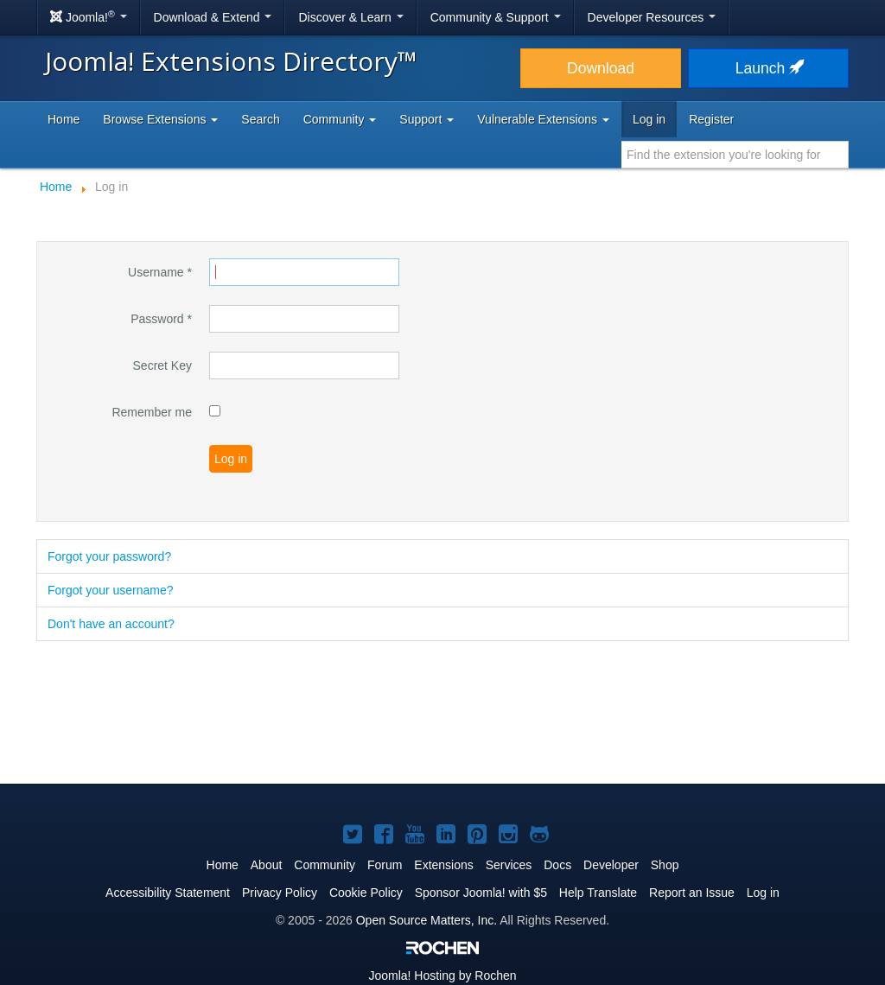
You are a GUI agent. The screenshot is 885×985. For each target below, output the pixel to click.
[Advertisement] (442, 714)
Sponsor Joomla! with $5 (481, 892)
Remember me (151, 412)
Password (161, 319)
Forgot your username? (111, 590)
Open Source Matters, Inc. (426, 920)
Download (600, 68)
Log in (649, 119)
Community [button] (340, 119)
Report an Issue (692, 892)
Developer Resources (652, 17)
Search (260, 119)
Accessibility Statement (167, 892)
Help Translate (598, 892)
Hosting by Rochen (442, 975)
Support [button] (426, 119)
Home (64, 119)
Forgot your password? (109, 556)
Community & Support (495, 17)
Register (711, 119)
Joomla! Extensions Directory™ (231, 61)
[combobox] (735, 154)
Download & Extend (213, 17)
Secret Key (162, 365)
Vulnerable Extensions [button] (543, 119)
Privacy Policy (279, 892)
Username (160, 272)
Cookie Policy (366, 892)
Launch (768, 68)
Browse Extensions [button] (160, 119)
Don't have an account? (111, 624)
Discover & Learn (350, 17)
